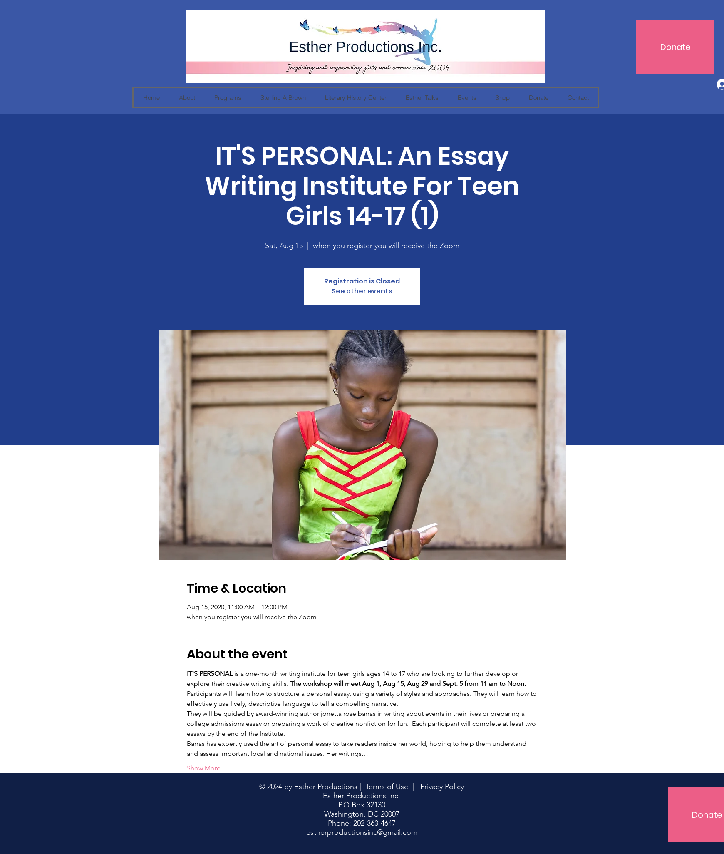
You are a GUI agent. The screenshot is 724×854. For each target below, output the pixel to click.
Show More (204, 768)
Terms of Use (386, 786)
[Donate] (675, 47)
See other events (362, 291)
